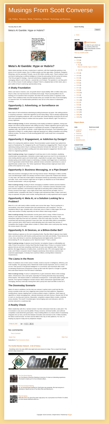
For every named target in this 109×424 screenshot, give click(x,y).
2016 (78, 90)
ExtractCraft (79, 135)
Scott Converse (91, 42)
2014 (78, 95)
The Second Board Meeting (26, 386)
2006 (78, 114)
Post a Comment (15, 333)
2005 (78, 117)
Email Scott (92, 129)
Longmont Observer (79, 130)
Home (38, 337)
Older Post (65, 337)
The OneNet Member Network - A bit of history (24, 346)
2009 (78, 107)
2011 (78, 102)
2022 (78, 75)
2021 (78, 78)
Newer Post (12, 337)
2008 (78, 109)
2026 (78, 60)
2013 (78, 97)
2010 (78, 105)
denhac (78, 138)
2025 (78, 62)
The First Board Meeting (25, 375)
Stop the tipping (23, 396)
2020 (78, 80)
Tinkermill (78, 133)
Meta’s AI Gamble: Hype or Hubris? (87, 67)
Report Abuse (79, 122)
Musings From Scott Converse (50, 10)
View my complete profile (81, 52)
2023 (78, 73)
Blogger (70, 414)
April (79, 70)
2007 (78, 112)
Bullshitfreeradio (80, 140)
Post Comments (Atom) (22, 340)
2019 (78, 83)
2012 (78, 100)
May (79, 65)
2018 (78, 85)
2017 (78, 88)
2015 (78, 92)
